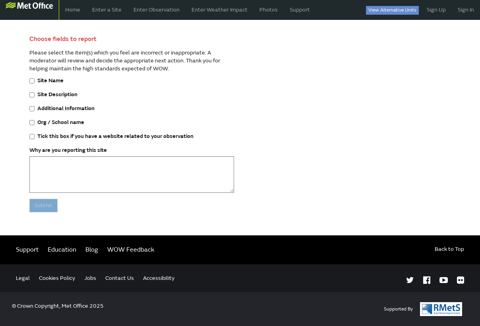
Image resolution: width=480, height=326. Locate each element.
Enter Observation (157, 9)
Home (72, 9)
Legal (23, 278)
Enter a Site (107, 9)
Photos (268, 9)
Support (300, 9)
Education (62, 250)
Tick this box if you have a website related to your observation (111, 136)
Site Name (46, 80)
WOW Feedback (131, 250)
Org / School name (56, 122)
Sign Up (436, 9)
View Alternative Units (392, 10)
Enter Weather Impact (220, 9)
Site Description (53, 94)
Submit (43, 205)
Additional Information (62, 108)
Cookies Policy (57, 278)
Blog (91, 250)
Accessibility (158, 278)
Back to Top (449, 249)
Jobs (90, 278)
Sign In (466, 9)
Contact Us (119, 278)
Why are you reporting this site (68, 150)
